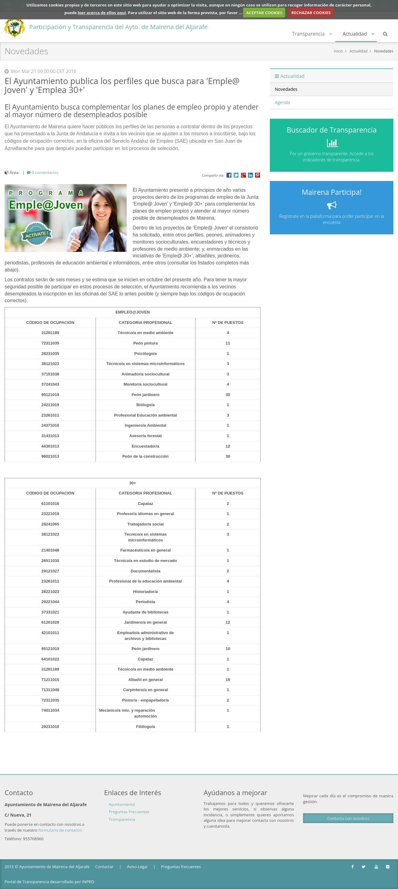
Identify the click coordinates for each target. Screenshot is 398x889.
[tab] (42, 172)
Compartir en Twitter (236, 175)
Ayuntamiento (122, 804)
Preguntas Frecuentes (129, 811)
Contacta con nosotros (348, 818)
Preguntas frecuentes (181, 866)
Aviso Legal (137, 866)
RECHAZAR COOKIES (311, 12)
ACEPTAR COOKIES (264, 12)
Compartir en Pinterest (257, 175)
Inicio (338, 51)
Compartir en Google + (243, 175)
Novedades (383, 51)
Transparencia (312, 33)
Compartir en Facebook (229, 175)
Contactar (104, 866)
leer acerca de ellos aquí (102, 12)
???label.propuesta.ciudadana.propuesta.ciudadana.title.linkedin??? (250, 175)
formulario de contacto (59, 830)
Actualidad (358, 33)
